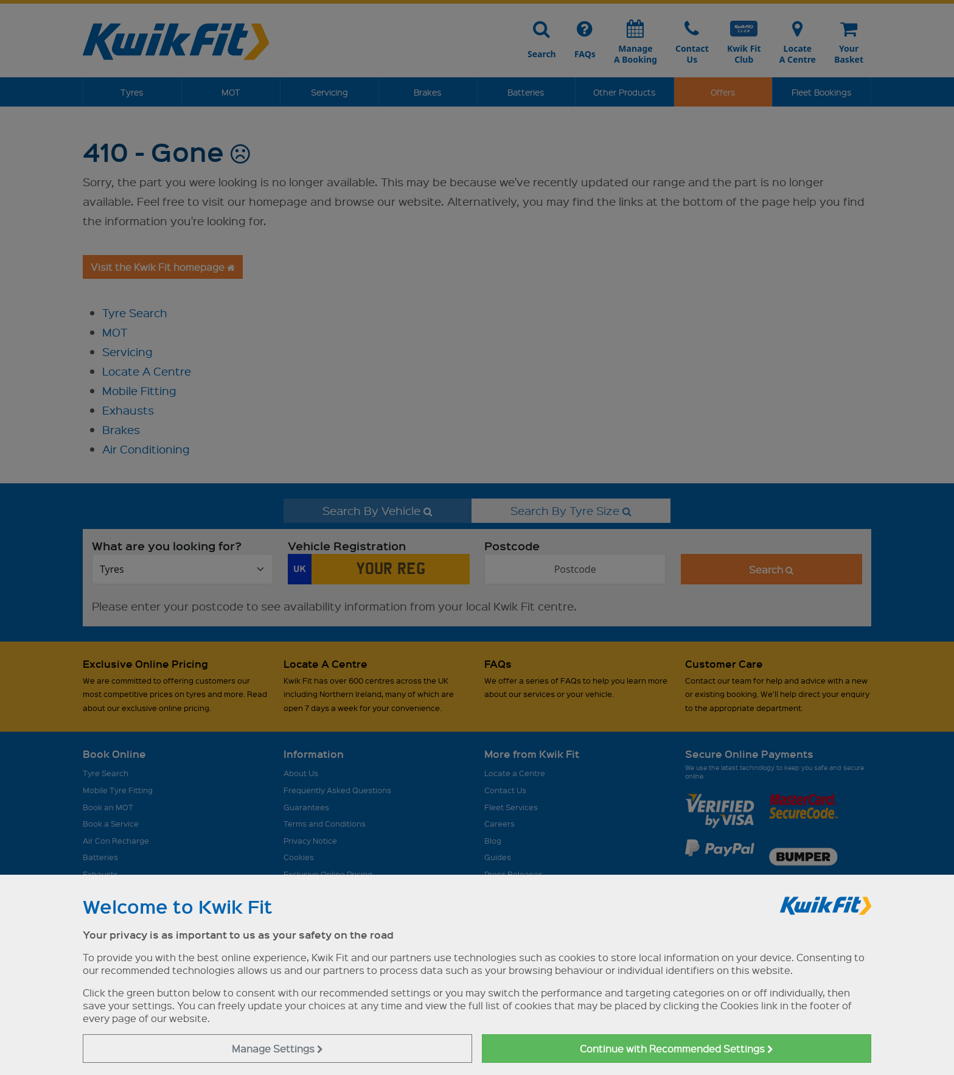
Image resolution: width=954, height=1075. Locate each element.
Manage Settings (277, 1048)
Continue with (676, 1048)
